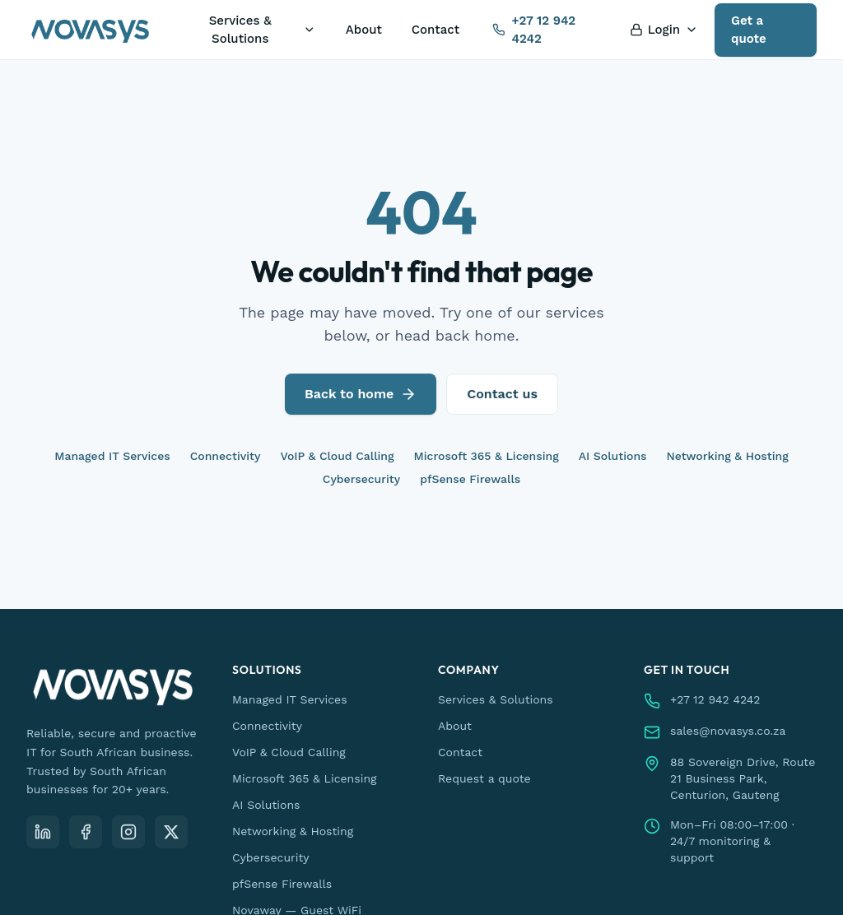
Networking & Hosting (728, 455)
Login (664, 29)
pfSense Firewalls (470, 478)
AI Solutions (613, 455)
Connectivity (225, 455)
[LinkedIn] (42, 831)
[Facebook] (85, 831)
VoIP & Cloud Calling (337, 455)
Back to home (361, 394)
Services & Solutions (262, 30)
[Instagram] (128, 831)
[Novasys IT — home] (90, 29)
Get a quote (748, 30)
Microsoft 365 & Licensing (486, 455)
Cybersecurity (361, 478)
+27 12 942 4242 (533, 30)
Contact (435, 29)
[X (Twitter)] (171, 831)
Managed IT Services (112, 455)
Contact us (502, 394)
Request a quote (484, 778)
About (364, 29)
